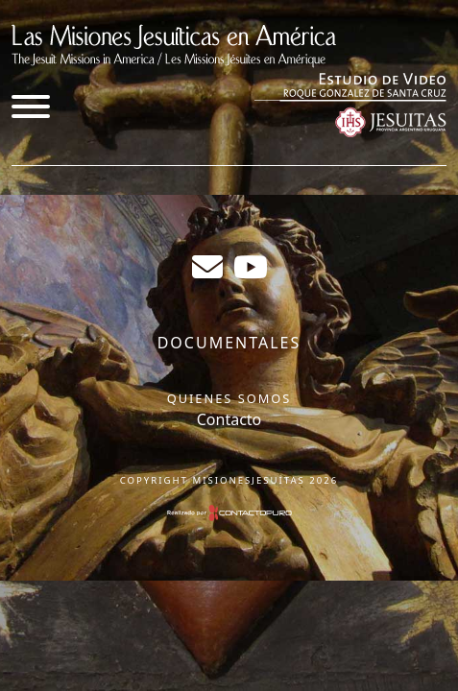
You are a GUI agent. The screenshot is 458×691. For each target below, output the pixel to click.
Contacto (229, 419)
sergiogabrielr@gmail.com (207, 266)
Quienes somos (229, 398)
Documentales (229, 342)
